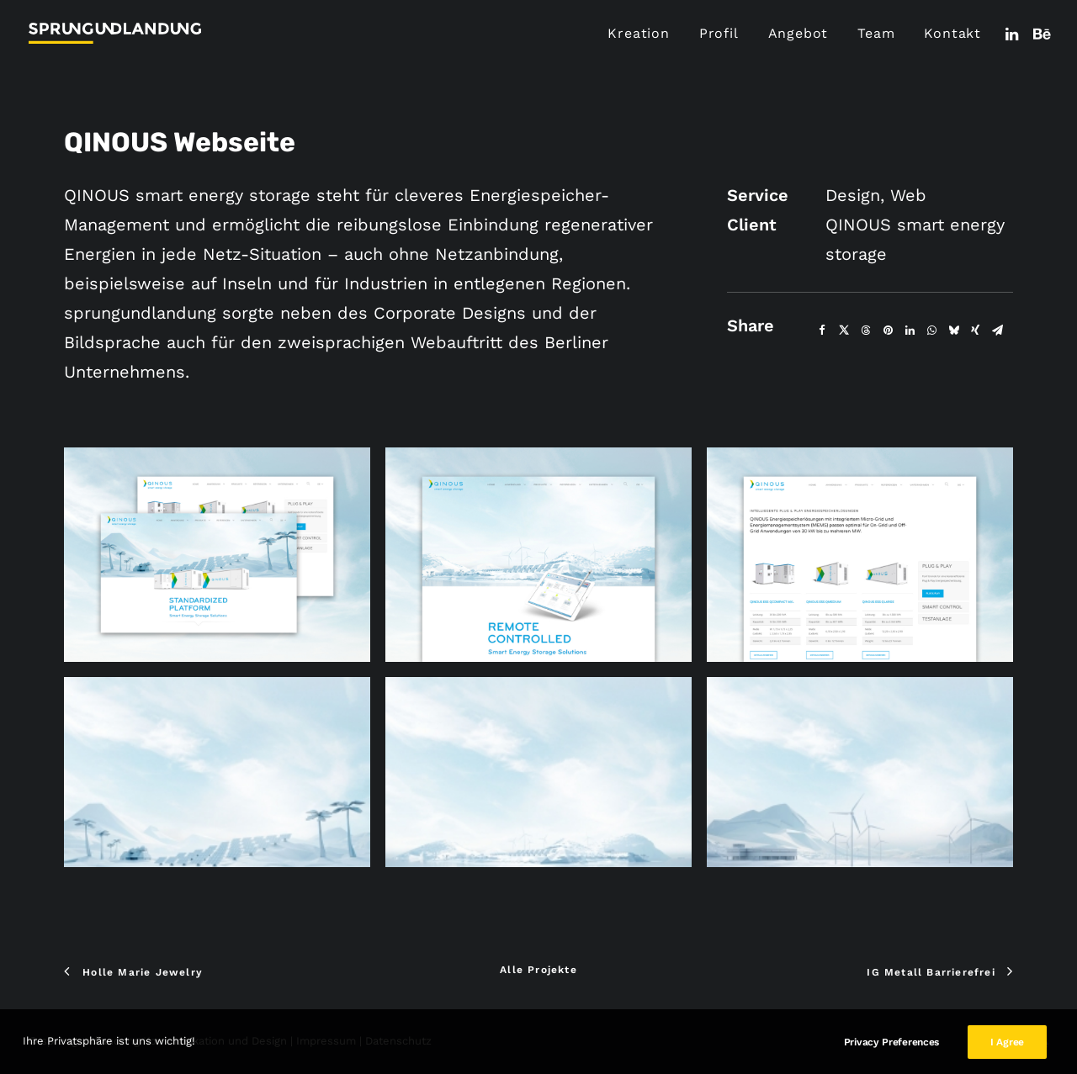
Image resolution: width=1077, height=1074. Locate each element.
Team (875, 33)
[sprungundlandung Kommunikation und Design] (115, 33)
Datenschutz (398, 1040)
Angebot (798, 33)
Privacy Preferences (891, 1058)
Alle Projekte (538, 970)
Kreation (638, 33)
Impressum (326, 1040)
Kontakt (952, 33)
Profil (719, 33)
